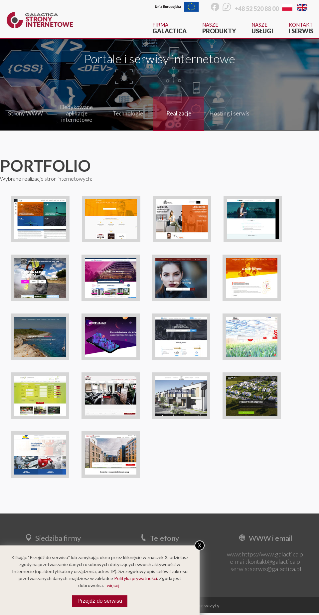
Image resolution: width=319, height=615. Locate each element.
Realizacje (178, 113)
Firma (169, 28)
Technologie (127, 113)
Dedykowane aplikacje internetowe (76, 113)
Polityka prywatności (135, 578)
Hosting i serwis (229, 113)
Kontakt (301, 28)
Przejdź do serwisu (100, 601)
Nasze (219, 28)
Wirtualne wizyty (200, 605)
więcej (113, 585)
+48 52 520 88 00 (257, 8)
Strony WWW (25, 113)
